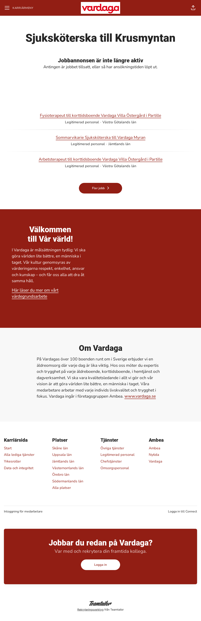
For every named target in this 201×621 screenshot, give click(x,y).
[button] (193, 7)
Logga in (100, 565)
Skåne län (60, 448)
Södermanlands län (67, 481)
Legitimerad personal (117, 454)
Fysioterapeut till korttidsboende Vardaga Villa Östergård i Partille (100, 115)
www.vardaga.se (140, 396)
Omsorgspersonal (114, 468)
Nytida (154, 454)
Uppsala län (62, 454)
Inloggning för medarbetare (23, 511)
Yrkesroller (12, 461)
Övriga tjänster (112, 448)
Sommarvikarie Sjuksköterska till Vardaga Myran (100, 138)
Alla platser (61, 487)
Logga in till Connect (182, 511)
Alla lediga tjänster (19, 454)
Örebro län (60, 474)
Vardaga (155, 461)
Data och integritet (18, 468)
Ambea (154, 448)
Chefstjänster (111, 461)
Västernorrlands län (68, 468)
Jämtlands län (63, 461)
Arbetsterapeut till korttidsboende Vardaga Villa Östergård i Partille (101, 159)
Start (8, 448)
